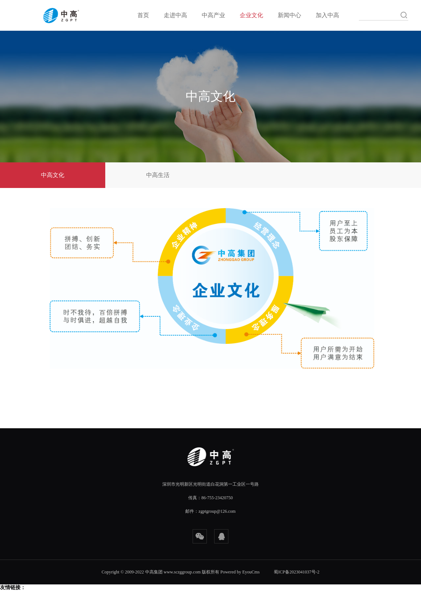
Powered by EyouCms (239, 572)
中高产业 (213, 15)
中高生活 (158, 175)
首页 (143, 15)
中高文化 (52, 175)
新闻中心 (289, 15)
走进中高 (175, 15)
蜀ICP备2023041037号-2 (296, 572)
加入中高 (327, 15)
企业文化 (251, 15)
